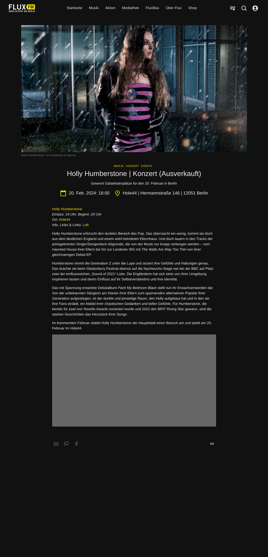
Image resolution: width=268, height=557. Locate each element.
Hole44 (64, 220)
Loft (86, 225)
